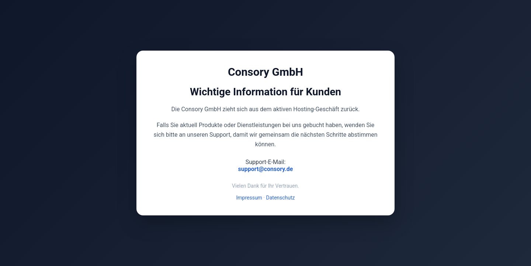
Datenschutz (280, 198)
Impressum (249, 198)
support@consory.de (265, 169)
